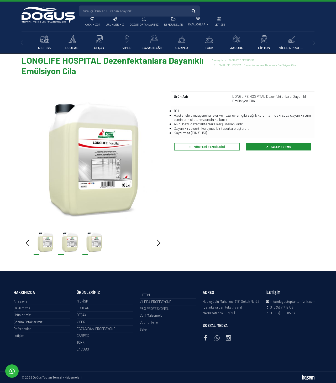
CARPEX (83, 335)
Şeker (144, 329)
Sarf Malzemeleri (152, 315)
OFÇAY (81, 315)
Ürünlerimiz (115, 24)
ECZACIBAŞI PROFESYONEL (97, 329)
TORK (81, 342)
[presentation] (22, 42)
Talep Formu (278, 146)
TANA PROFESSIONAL (242, 60)
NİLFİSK (82, 301)
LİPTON (145, 295)
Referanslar (173, 24)
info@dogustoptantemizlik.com (293, 301)
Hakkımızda (92, 24)
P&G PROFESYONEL (154, 308)
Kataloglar (197, 24)
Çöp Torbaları (149, 322)
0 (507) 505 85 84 (282, 313)
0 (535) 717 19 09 (281, 307)
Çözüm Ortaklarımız (144, 24)
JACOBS (83, 349)
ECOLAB (83, 308)
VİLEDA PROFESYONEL (156, 302)
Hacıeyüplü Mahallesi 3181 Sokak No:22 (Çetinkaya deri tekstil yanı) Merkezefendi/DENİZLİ (231, 307)
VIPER (81, 322)
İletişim (219, 24)
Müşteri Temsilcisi (207, 146)
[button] (150, 159)
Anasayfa (217, 60)
